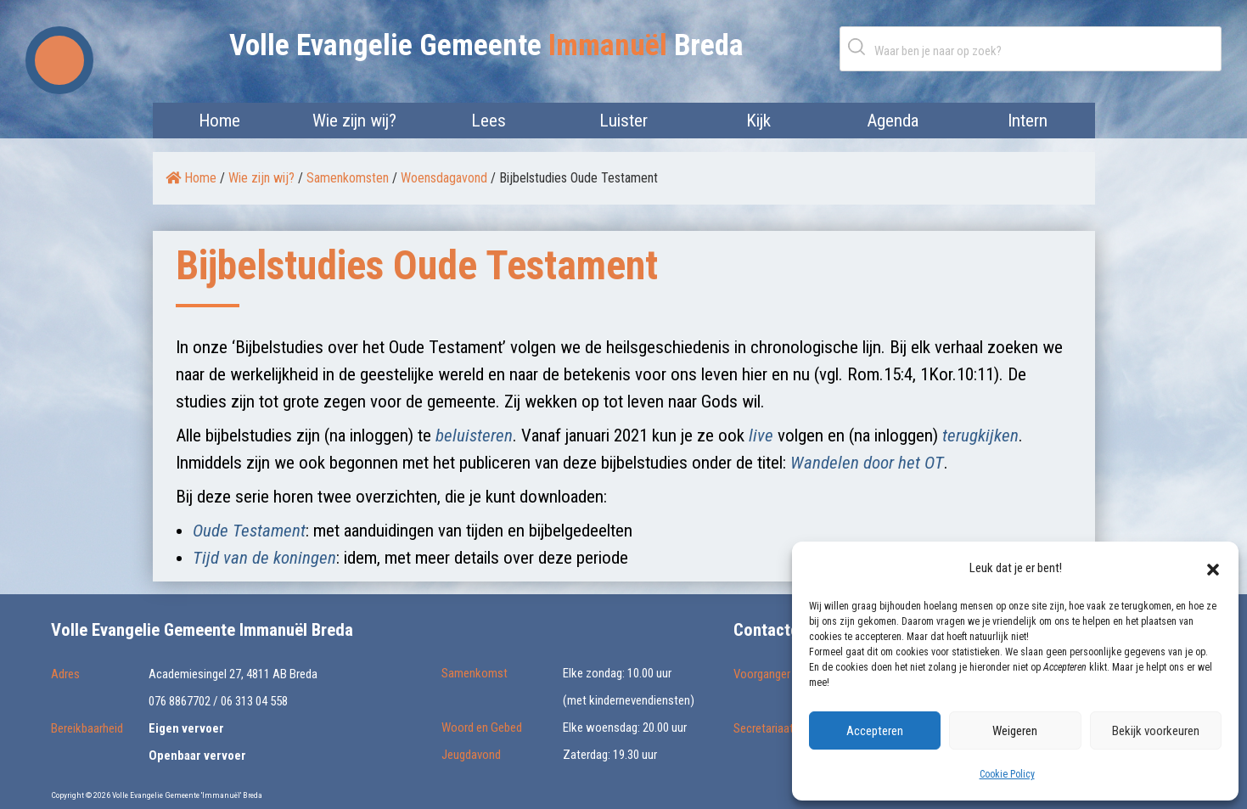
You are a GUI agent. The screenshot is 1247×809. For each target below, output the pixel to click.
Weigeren (1014, 731)
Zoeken (860, 46)
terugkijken (980, 435)
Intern (1028, 120)
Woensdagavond (444, 178)
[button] (1213, 567)
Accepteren (874, 731)
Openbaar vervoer (197, 755)
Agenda (892, 120)
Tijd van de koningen (264, 558)
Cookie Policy (1007, 774)
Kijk (758, 120)
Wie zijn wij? (354, 120)
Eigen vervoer (186, 728)
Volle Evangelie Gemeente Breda (486, 45)
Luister (623, 120)
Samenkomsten (347, 178)
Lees (488, 120)
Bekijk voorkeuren (1155, 731)
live (761, 435)
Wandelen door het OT (867, 462)
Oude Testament (249, 530)
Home (219, 120)
